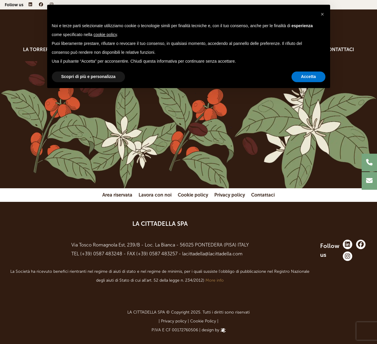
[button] (322, 14)
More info (214, 280)
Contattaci (339, 49)
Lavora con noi (155, 194)
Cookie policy (193, 194)
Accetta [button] (308, 76)
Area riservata (117, 194)
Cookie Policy (203, 321)
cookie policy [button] (105, 34)
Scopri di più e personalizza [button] (88, 76)
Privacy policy (229, 194)
